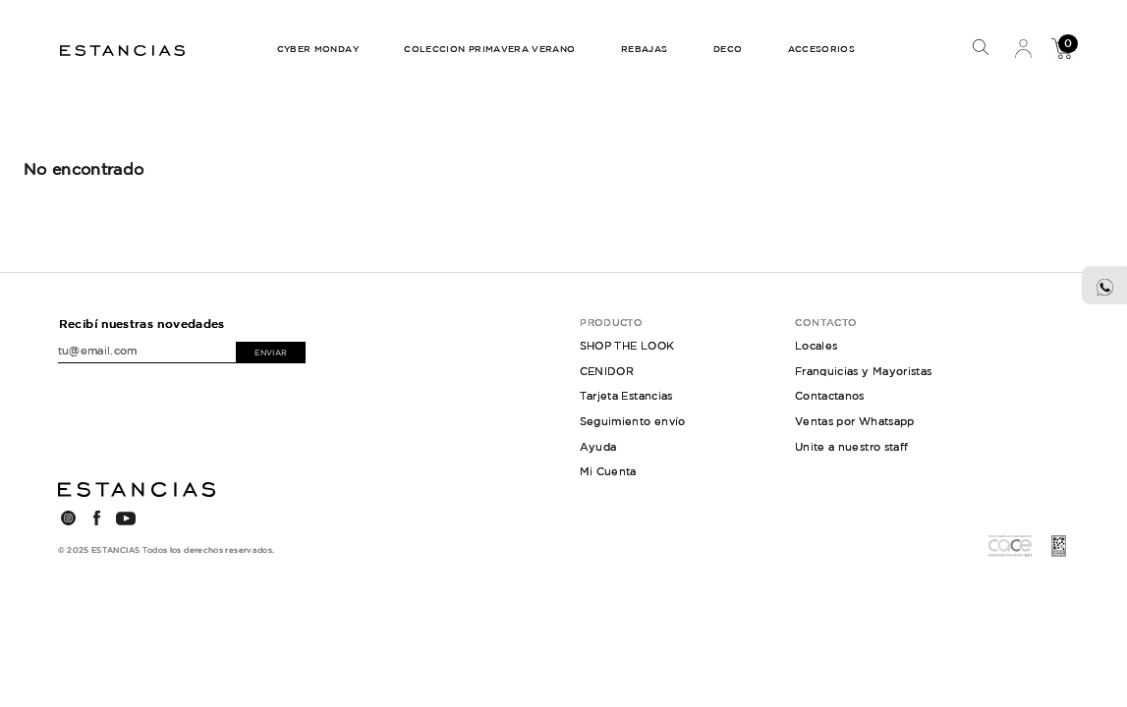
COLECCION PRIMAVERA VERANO (489, 48)
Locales (816, 346)
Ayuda (598, 447)
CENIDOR (607, 371)
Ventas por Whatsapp (855, 421)
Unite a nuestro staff (852, 447)
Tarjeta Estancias (626, 396)
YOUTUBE (126, 518)
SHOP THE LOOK (627, 346)
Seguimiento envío (633, 421)
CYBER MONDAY (318, 48)
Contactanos (830, 396)
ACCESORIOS (822, 48)
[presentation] (147, 395)
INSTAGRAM (69, 518)
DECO (727, 48)
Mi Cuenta (1023, 48)
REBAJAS (644, 48)
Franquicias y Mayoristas (863, 371)
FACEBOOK (97, 518)
